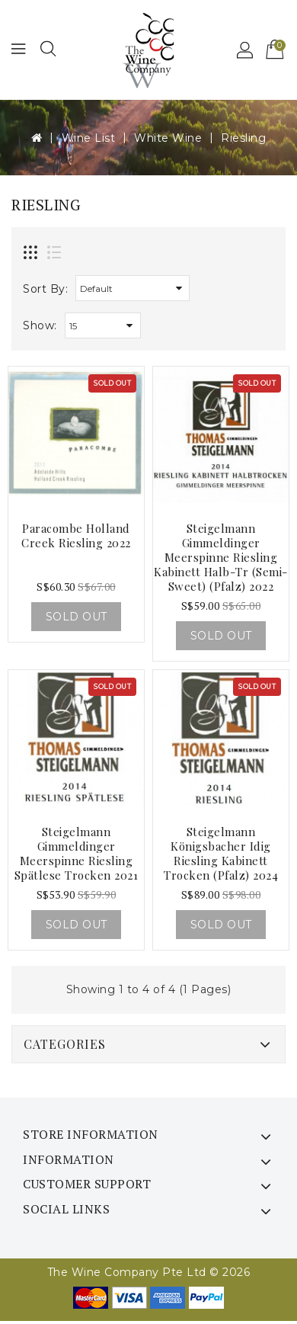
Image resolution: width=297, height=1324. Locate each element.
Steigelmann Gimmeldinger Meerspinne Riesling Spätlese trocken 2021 (76, 853)
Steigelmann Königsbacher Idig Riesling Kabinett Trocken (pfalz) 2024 (221, 853)
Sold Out (76, 617)
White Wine (168, 138)
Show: (40, 325)
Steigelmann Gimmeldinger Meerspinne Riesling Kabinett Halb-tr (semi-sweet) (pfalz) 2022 (221, 557)
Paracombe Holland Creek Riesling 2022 (76, 535)
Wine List (89, 138)
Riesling (243, 138)
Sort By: (45, 289)
